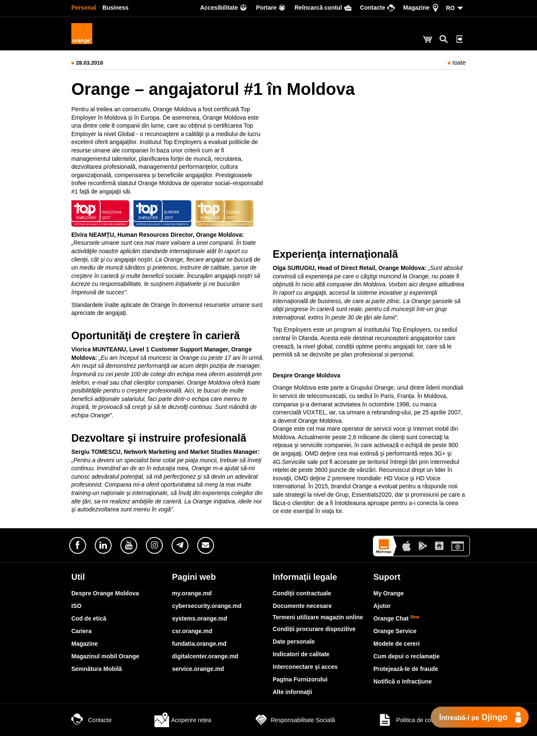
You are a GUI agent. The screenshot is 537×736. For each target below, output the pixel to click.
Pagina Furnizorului (300, 679)
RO (450, 8)
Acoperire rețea (182, 720)
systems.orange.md (199, 618)
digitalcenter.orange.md (205, 656)
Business (115, 7)
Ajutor (382, 605)
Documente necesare (302, 605)
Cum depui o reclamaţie (406, 656)
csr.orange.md (192, 631)
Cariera (81, 631)
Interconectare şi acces (305, 666)
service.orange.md (198, 668)
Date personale (294, 641)
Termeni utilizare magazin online (318, 617)
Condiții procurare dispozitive (314, 629)
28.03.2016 (89, 63)
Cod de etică (88, 618)
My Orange (388, 593)
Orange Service (395, 631)
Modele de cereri (396, 643)
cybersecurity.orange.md (206, 605)
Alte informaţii (292, 692)
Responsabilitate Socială (294, 720)
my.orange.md (192, 593)
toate (457, 62)
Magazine (84, 643)
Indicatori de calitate (301, 654)
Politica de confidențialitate (422, 720)
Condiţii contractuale (302, 593)
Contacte (91, 720)
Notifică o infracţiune (402, 681)
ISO (76, 605)
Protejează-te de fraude (405, 668)
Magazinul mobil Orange (105, 656)
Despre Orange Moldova (105, 593)
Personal (83, 7)
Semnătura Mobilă (96, 668)
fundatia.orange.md (199, 643)
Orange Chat (396, 618)
